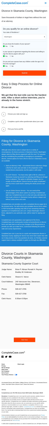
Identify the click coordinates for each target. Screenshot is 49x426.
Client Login (20, 364)
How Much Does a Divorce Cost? (14, 384)
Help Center (5, 369)
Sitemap (4, 389)
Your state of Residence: (11, 32)
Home (3, 364)
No (12, 46)
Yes (6, 46)
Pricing (4, 366)
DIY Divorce (32, 382)
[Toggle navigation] (45, 3)
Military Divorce (24, 382)
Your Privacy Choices (7, 374)
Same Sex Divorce (29, 384)
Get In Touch (5, 373)
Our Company (5, 371)
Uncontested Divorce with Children (11, 382)
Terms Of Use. (16, 420)
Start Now (24, 340)
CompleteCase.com (13, 352)
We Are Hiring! (6, 367)
